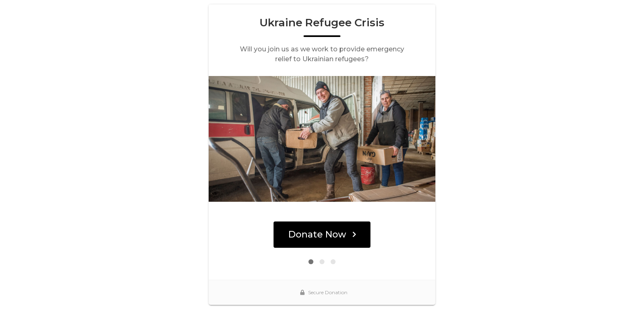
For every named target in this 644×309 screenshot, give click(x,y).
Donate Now (322, 234)
